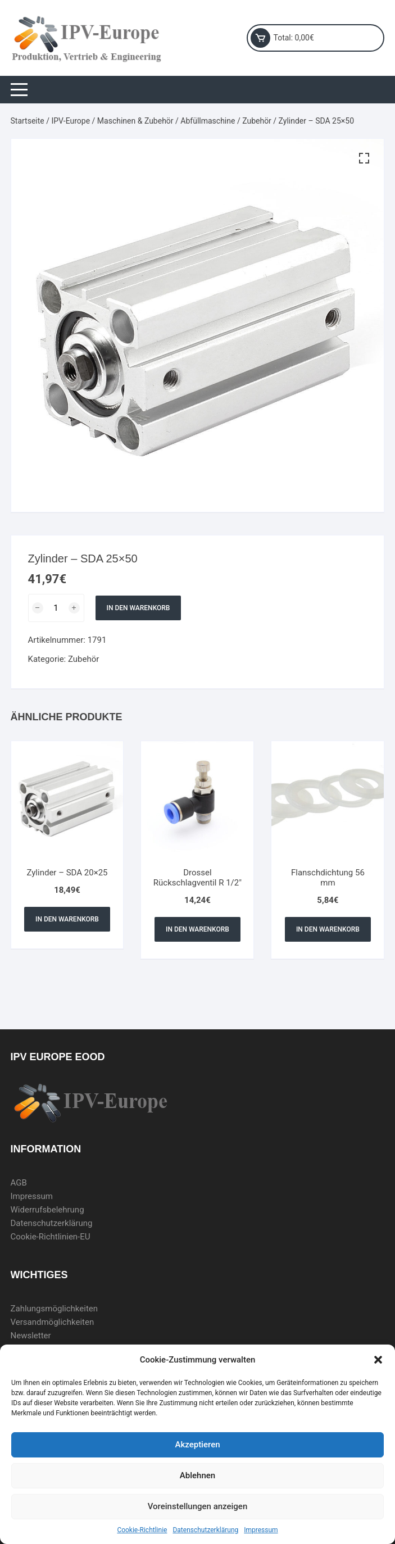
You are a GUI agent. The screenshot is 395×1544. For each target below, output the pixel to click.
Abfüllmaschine (207, 120)
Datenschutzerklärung (205, 1530)
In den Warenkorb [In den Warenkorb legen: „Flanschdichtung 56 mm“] (328, 929)
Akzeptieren (197, 1444)
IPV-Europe (70, 120)
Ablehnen (197, 1475)
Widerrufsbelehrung (47, 1210)
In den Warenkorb (138, 608)
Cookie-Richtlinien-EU (50, 1237)
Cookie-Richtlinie (142, 1530)
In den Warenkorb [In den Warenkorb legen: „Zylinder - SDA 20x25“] (67, 919)
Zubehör (256, 120)
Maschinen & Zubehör (135, 120)
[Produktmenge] (56, 608)
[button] (378, 1359)
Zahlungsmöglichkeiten (54, 1309)
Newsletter (31, 1335)
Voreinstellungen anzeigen (198, 1506)
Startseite (27, 120)
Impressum (261, 1530)
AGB (19, 1183)
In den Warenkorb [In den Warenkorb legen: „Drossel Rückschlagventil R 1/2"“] (197, 929)
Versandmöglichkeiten (52, 1322)
